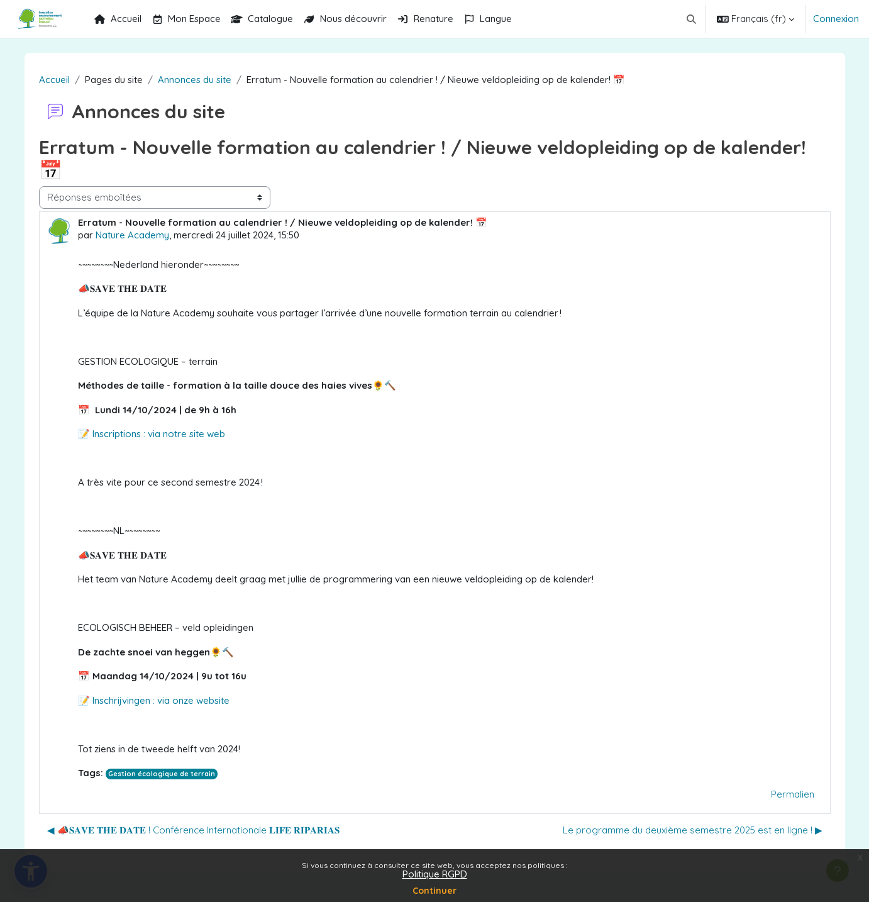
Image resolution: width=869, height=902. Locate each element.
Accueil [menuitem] (117, 19)
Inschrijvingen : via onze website (165, 700)
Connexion (836, 19)
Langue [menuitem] (487, 19)
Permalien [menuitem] (786, 794)
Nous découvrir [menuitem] (345, 19)
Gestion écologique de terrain (167, 773)
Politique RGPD (434, 874)
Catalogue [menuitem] (262, 19)
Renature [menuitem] (425, 19)
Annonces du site (200, 80)
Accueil (60, 80)
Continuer (434, 890)
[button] (692, 19)
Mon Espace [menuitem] (186, 19)
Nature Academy (138, 235)
